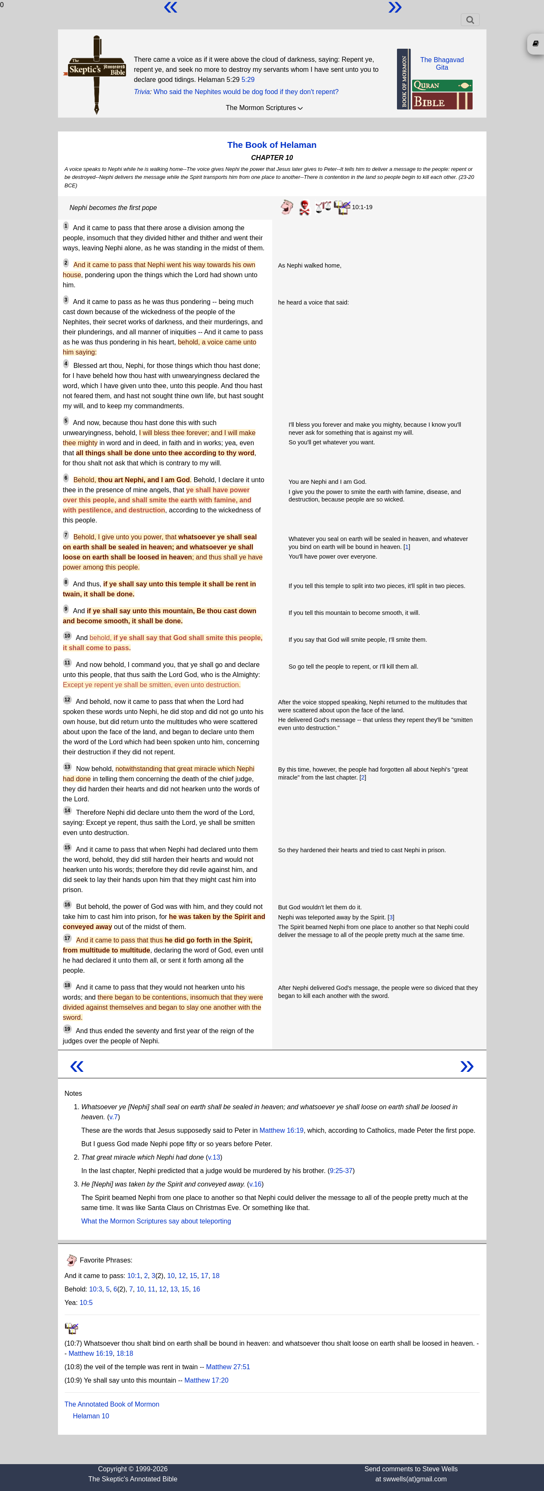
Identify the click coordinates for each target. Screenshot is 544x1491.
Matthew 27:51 (228, 1366)
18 (216, 1275)
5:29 (248, 79)
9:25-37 (341, 1170)
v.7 (113, 1117)
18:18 (124, 1353)
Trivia (142, 91)
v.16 (255, 1184)
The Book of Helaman (272, 145)
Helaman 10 (91, 1416)
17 (204, 1275)
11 (151, 1289)
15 (193, 1275)
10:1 (133, 1275)
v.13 (214, 1157)
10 (171, 1275)
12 (182, 1275)
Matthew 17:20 (206, 1380)
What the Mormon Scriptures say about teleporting (156, 1221)
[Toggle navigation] (470, 19)
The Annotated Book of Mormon (112, 1404)
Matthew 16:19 (282, 1130)
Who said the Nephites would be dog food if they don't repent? (246, 91)
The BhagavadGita (442, 63)
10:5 (85, 1302)
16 (196, 1289)
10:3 (95, 1289)
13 (174, 1289)
